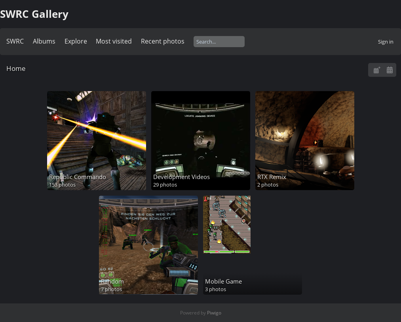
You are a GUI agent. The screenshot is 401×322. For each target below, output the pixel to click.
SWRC (15, 41)
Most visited (114, 41)
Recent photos (162, 41)
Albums (44, 41)
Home (16, 68)
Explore (76, 41)
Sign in (385, 41)
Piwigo (214, 312)
